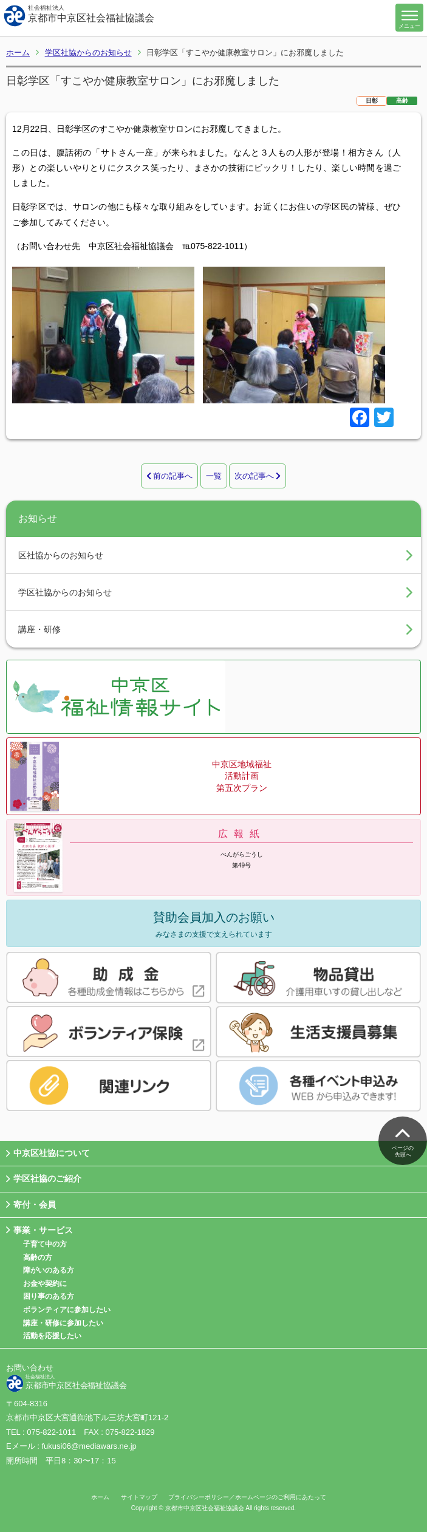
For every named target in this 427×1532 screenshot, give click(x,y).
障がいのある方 (48, 1270)
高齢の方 (37, 1257)
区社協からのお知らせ (60, 555)
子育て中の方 (45, 1244)
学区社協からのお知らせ (88, 52)
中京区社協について (48, 1154)
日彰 (372, 100)
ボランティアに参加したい (67, 1309)
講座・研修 (39, 629)
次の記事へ (257, 475)
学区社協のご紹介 (43, 1179)
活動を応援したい (52, 1336)
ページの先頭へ (403, 1139)
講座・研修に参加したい (63, 1323)
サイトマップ (139, 1497)
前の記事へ (169, 475)
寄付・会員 (31, 1205)
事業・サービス (39, 1230)
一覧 (214, 475)
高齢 (402, 100)
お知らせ (37, 518)
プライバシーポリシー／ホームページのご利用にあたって (247, 1497)
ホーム (18, 52)
